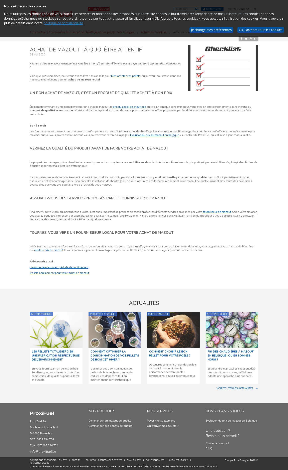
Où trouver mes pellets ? (162, 426)
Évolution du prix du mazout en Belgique (154, 135)
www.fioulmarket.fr (208, 466)
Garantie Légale (178, 460)
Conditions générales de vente (104, 460)
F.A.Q (209, 448)
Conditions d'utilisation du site (48, 460)
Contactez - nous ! (217, 443)
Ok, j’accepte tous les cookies (260, 30)
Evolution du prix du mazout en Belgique (231, 421)
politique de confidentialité (63, 23)
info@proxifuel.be (43, 451)
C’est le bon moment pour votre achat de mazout (59, 273)
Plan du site (134, 460)
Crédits (76, 460)
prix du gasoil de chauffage (129, 106)
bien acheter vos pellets (125, 76)
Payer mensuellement (161, 421)
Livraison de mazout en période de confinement (59, 267)
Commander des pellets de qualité (110, 426)
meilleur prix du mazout (48, 250)
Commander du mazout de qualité (110, 421)
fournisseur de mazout (217, 212)
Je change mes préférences (211, 30)
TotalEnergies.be (39, 463)
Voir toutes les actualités (237, 389)
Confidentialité (155, 460)
